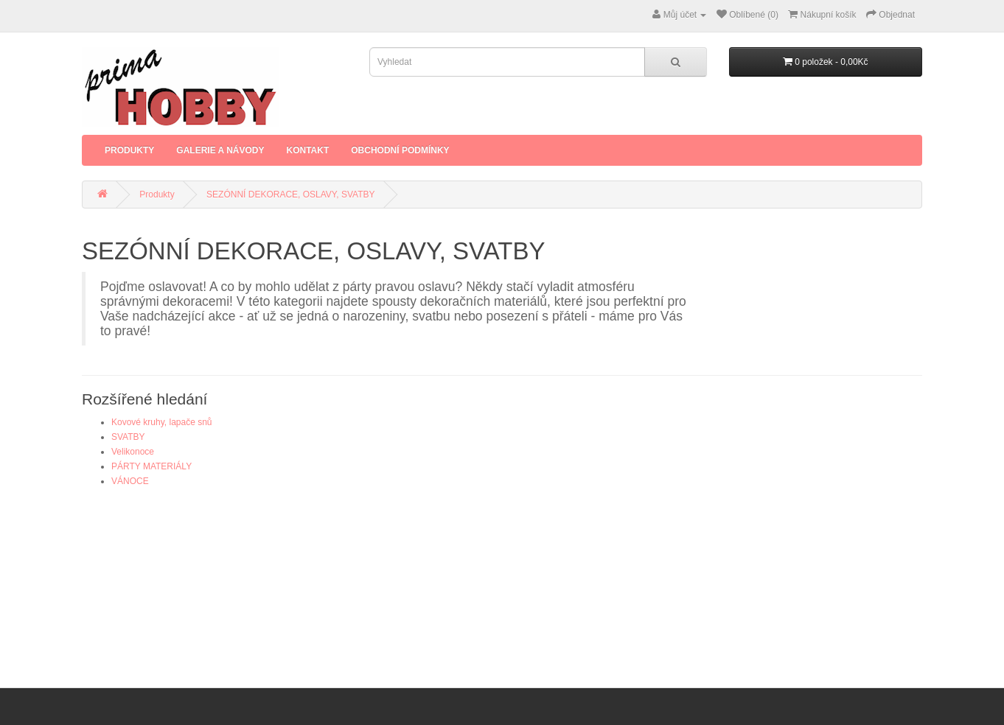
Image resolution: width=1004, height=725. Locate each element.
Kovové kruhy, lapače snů (161, 422)
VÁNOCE (130, 481)
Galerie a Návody (220, 150)
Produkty (129, 150)
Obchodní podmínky (400, 150)
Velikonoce (132, 451)
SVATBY (128, 437)
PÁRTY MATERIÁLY (151, 466)
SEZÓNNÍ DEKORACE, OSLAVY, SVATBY (290, 194)
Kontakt (307, 150)
